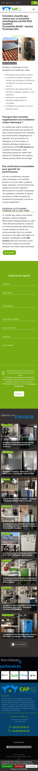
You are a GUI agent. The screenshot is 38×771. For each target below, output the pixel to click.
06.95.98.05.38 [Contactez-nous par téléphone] (20, 731)
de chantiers (20, 644)
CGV (19, 758)
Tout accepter (7, 766)
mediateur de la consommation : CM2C (19, 756)
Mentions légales (19, 754)
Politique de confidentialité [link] (19, 769)
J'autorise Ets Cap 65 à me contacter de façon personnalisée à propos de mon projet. (19, 373)
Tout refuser (19, 766)
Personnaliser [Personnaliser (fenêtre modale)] (31, 766)
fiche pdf (10, 253)
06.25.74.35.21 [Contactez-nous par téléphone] (21, 727)
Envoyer (18, 394)
